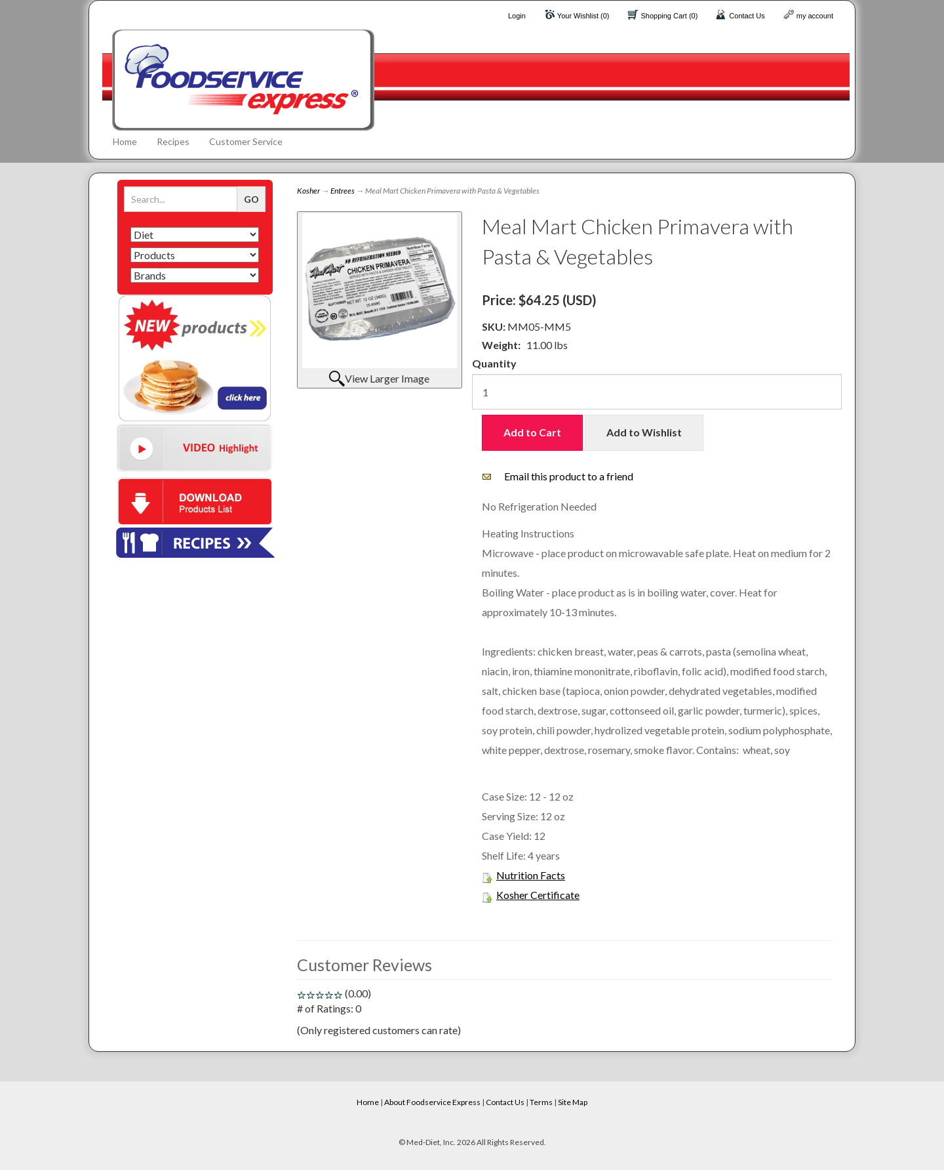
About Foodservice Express (432, 1102)
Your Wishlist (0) (583, 16)
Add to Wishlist (644, 432)
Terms (541, 1102)
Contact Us (746, 16)
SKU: (494, 326)
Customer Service (246, 141)
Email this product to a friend (568, 476)
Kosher (308, 191)
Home (125, 141)
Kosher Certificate (538, 894)
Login (517, 16)
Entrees (342, 191)
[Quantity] (657, 391)
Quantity (494, 363)
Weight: (501, 345)
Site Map (572, 1102)
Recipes (173, 141)
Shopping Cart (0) (669, 16)
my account (814, 16)
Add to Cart (532, 432)
